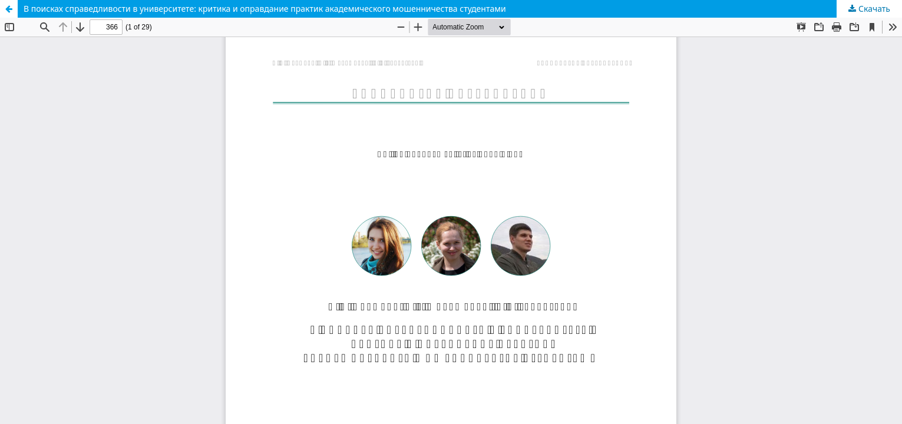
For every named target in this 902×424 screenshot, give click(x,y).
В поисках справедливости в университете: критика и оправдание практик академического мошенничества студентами (265, 8)
